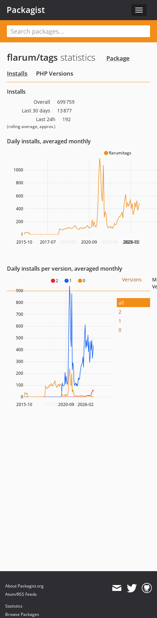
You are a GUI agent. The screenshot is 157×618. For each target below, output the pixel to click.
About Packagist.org (24, 586)
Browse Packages (22, 614)
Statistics (14, 606)
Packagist (26, 9)
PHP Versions (54, 73)
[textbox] (78, 31)
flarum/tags (32, 57)
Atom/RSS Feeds (21, 594)
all (121, 302)
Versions (132, 279)
